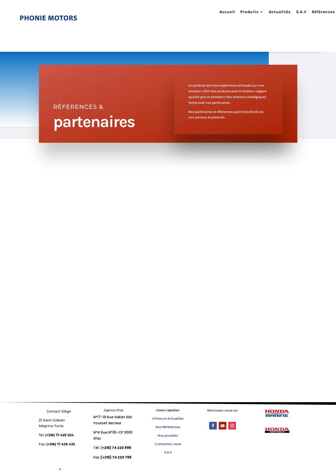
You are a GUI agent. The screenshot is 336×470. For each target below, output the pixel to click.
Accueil (220, 12)
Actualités (272, 12)
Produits (242, 12)
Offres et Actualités (168, 418)
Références (315, 12)
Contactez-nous (168, 444)
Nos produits (168, 435)
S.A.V (293, 12)
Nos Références (168, 427)
